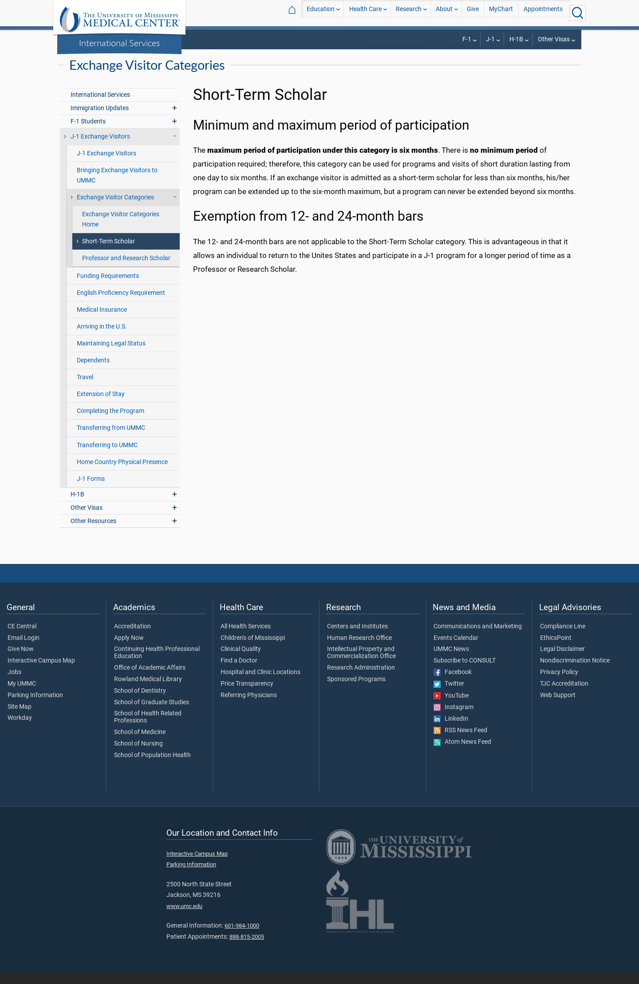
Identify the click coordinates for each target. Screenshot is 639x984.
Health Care (365, 12)
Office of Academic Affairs (149, 679)
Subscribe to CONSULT (465, 672)
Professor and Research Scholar (126, 270)
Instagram (453, 718)
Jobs (14, 683)
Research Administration (361, 679)
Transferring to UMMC (107, 456)
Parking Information (35, 706)
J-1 (490, 39)
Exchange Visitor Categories (542, 57)
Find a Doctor (239, 672)
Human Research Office (359, 649)
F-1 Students (88, 133)
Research (409, 12)
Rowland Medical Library (148, 690)
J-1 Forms (91, 490)
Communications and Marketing (478, 638)
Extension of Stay (101, 405)
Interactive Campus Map (41, 672)
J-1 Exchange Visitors (465, 57)
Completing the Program (110, 422)
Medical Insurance (102, 321)
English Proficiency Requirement (121, 304)
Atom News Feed (462, 753)
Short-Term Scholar (108, 253)
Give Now (21, 660)
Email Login (23, 649)
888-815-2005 (246, 948)
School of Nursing (138, 755)
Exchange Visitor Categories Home (120, 231)
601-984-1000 (242, 937)
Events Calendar (456, 649)
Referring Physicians (249, 706)
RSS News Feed (460, 742)
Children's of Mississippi (253, 649)
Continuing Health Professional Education (157, 664)
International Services (119, 42)
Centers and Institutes (357, 638)
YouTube (451, 707)
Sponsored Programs (356, 690)
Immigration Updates (100, 119)
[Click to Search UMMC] (578, 13)
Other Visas (554, 39)
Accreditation (132, 638)
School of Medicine (140, 743)
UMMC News (451, 660)
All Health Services (246, 638)
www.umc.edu (184, 917)
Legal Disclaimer (562, 660)
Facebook (453, 683)
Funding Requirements (108, 287)
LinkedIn (451, 730)
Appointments (543, 12)
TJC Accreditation (564, 695)
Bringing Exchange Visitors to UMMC (117, 187)
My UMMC (22, 695)
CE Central (22, 638)
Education (321, 12)
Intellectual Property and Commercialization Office (361, 664)
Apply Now (129, 649)
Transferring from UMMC (111, 439)
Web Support (558, 706)
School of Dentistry (140, 702)
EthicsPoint (556, 649)
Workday (20, 729)
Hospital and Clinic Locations (260, 683)
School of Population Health (152, 766)
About (444, 12)
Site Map (20, 718)
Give (473, 12)
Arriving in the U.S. (102, 338)
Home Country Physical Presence (122, 473)
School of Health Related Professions (147, 729)
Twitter (449, 695)
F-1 (466, 39)
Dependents (93, 372)
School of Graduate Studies (151, 714)
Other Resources (93, 532)
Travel (85, 389)
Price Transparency (247, 695)
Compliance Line (562, 638)
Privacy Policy (559, 683)
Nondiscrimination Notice (575, 672)
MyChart (501, 12)
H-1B (516, 39)
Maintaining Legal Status (111, 355)
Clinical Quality (241, 660)
